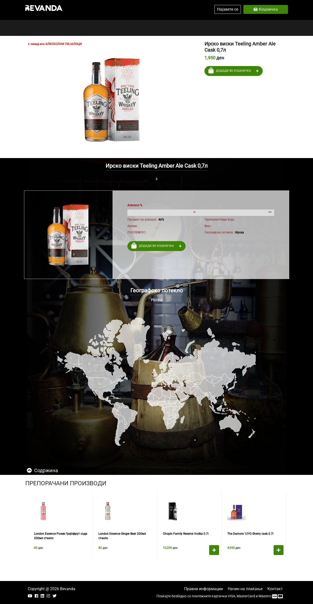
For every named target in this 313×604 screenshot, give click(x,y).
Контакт (275, 588)
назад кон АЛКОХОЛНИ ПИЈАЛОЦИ (55, 44)
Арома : (132, 226)
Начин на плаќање (245, 588)
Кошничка (265, 9)
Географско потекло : (219, 232)
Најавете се (227, 9)
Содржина (42, 470)
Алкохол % (134, 205)
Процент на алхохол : (142, 219)
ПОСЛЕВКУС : (137, 232)
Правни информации (203, 588)
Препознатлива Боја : (219, 219)
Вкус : (208, 226)
